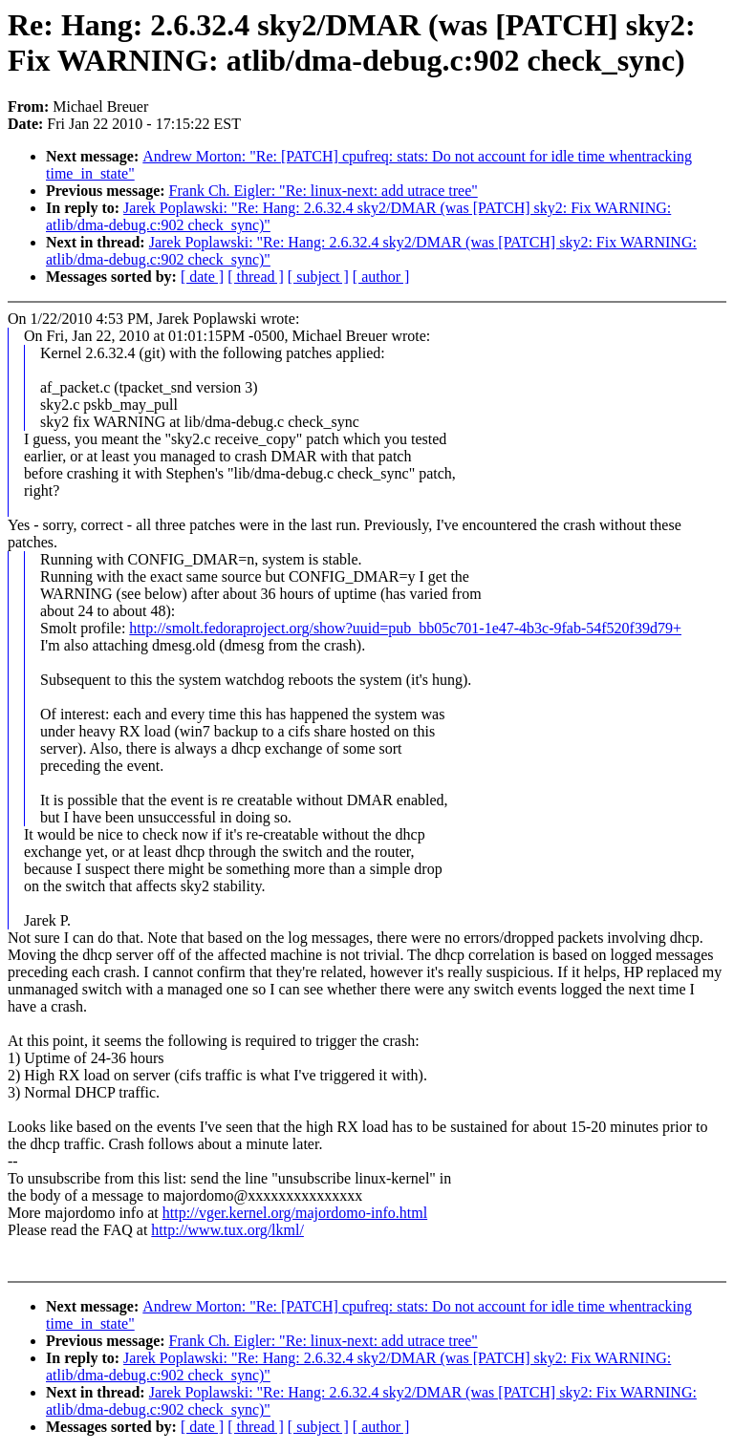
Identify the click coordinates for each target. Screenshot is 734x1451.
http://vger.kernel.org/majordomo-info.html (294, 1213)
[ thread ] (255, 276)
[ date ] (202, 276)
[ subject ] (318, 276)
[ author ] (381, 276)
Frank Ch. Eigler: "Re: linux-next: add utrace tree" (323, 190)
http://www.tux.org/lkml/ (227, 1230)
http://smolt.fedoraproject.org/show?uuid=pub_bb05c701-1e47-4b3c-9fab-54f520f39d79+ (405, 628)
